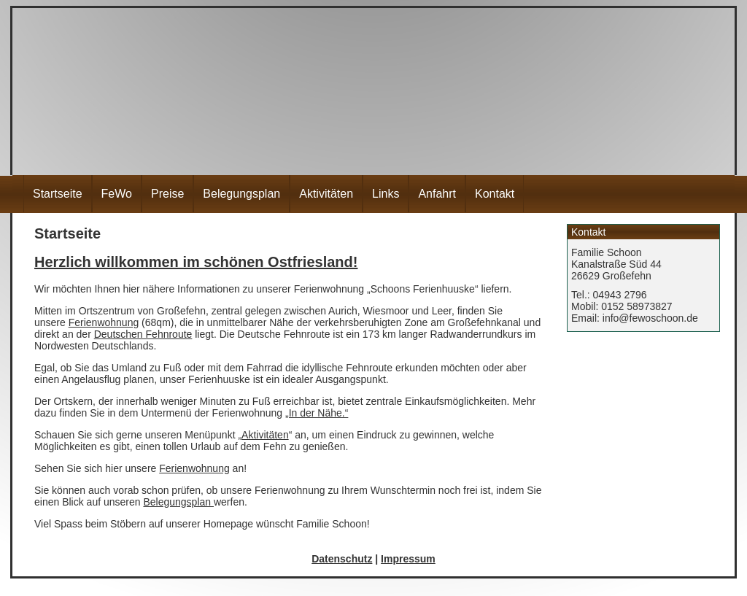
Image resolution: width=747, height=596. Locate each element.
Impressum (408, 559)
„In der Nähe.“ (316, 413)
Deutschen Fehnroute (143, 334)
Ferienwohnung (104, 322)
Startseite (57, 193)
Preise (167, 193)
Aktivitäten (326, 193)
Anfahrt (437, 193)
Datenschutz (341, 559)
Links (385, 193)
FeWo (116, 193)
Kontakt (494, 193)
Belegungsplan (241, 193)
